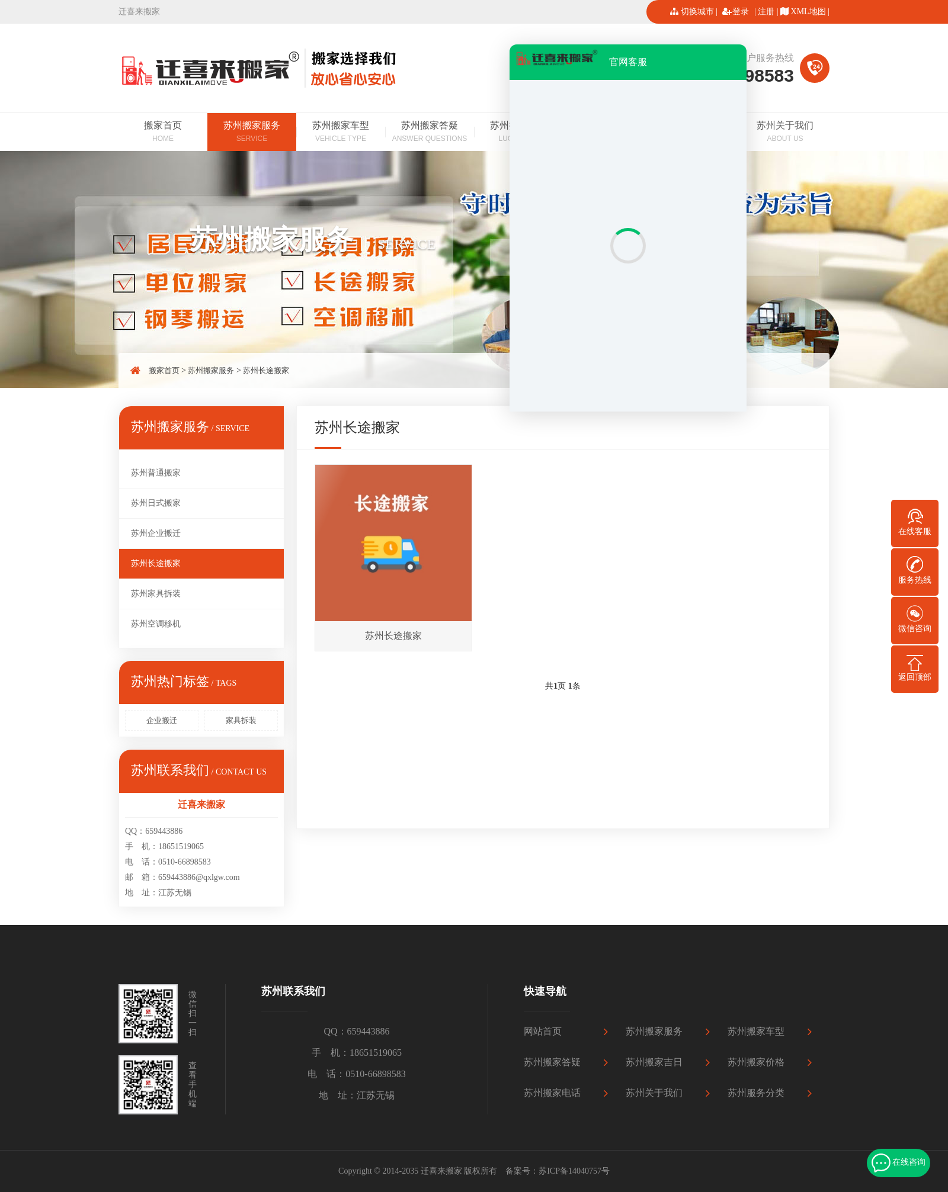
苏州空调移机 (156, 623)
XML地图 (808, 11)
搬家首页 (162, 132)
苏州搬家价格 (756, 1062)
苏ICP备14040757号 (574, 1171)
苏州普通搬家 (156, 472)
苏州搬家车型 (340, 132)
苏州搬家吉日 (654, 1062)
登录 (740, 11)
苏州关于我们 (785, 132)
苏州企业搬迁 (156, 533)
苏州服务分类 (756, 1093)
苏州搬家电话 (552, 1093)
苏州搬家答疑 (429, 132)
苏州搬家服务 (251, 132)
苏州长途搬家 (266, 370)
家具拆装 (241, 720)
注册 (766, 11)
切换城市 (697, 11)
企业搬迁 (161, 720)
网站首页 (543, 1031)
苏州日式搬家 (156, 503)
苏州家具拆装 (156, 593)
